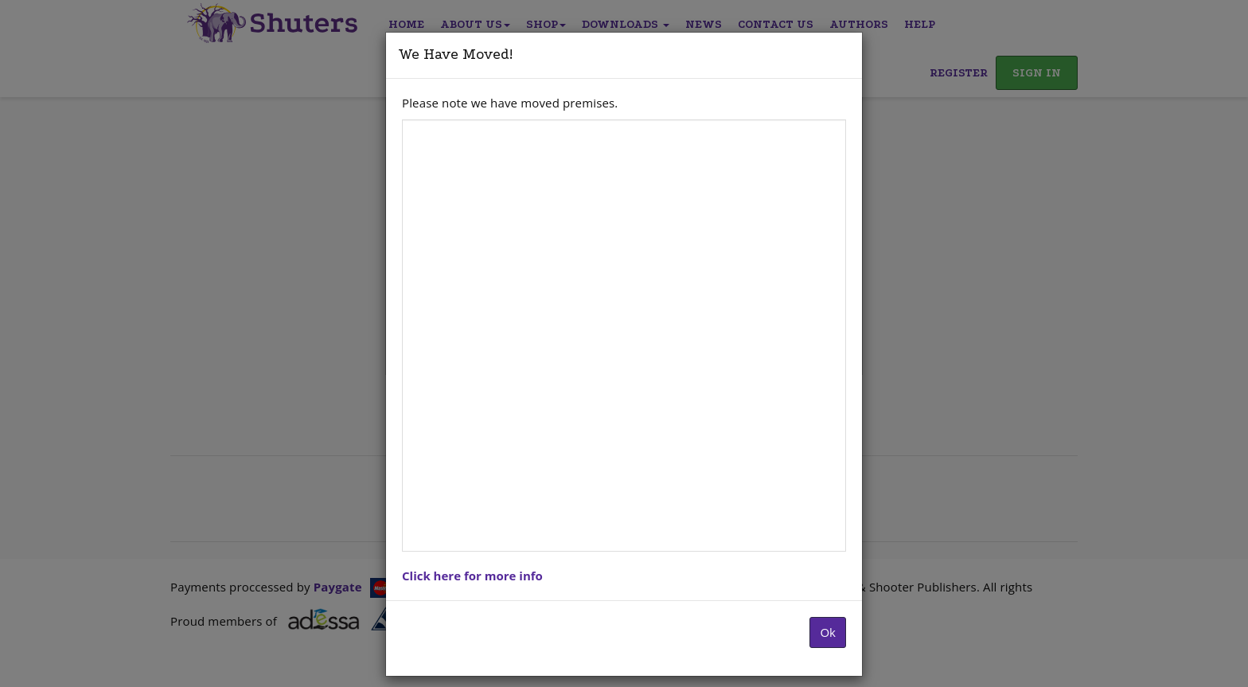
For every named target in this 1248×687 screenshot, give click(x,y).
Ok (828, 632)
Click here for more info (472, 576)
